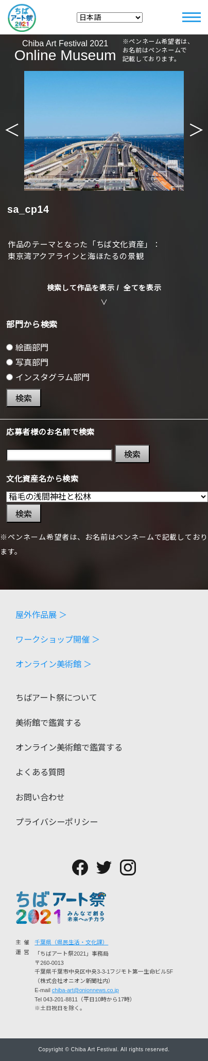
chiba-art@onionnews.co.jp (85, 990)
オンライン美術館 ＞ (53, 664)
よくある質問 (40, 772)
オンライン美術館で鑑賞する (69, 747)
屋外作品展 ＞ (41, 615)
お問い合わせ (40, 797)
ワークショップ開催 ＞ (57, 639)
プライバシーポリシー (56, 822)
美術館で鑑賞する (48, 723)
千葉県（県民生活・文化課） (71, 942)
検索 (23, 398)
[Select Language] (110, 17)
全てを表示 (142, 288)
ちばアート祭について (56, 697)
